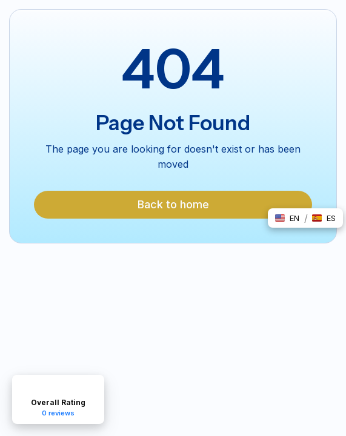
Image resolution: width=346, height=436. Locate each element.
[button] (287, 218)
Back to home (173, 204)
